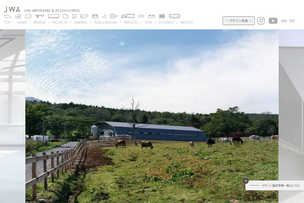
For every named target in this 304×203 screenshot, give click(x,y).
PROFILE (40, 22)
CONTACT (166, 22)
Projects (60, 22)
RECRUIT (187, 22)
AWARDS (81, 22)
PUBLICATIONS (105, 22)
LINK (148, 22)
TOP (7, 22)
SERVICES (131, 22)
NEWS (22, 22)
